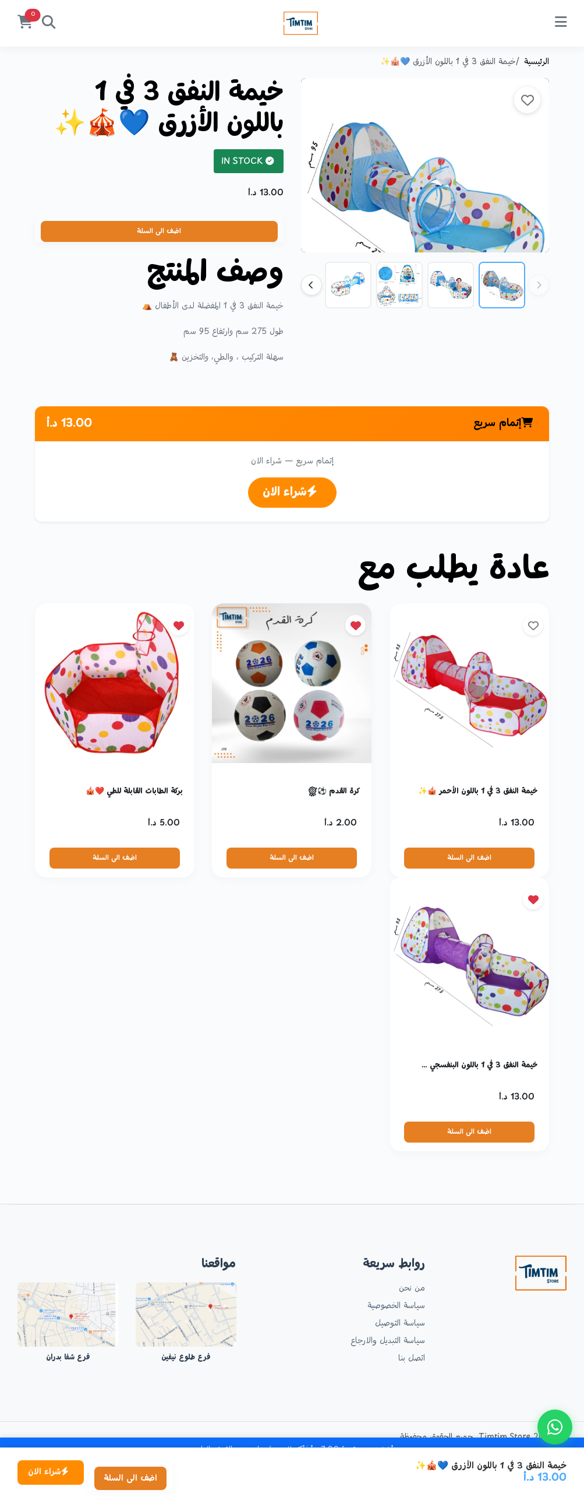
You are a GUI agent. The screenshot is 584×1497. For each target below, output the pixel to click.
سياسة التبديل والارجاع (388, 1338)
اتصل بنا (411, 1356)
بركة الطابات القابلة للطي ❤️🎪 (131, 791)
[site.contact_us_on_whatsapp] (554, 1427)
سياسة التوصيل (400, 1321)
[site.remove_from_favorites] (356, 625)
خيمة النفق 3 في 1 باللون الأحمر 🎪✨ (474, 791)
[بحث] (48, 23)
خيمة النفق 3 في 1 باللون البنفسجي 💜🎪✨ (474, 1063)
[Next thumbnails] (311, 285)
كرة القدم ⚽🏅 (333, 791)
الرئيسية (536, 62)
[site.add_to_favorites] (527, 100)
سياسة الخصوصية (396, 1303)
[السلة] (25, 23)
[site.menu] (561, 23)
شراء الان (290, 492)
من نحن (412, 1286)
